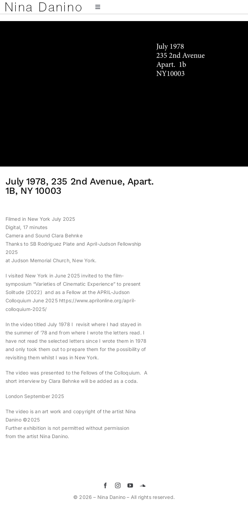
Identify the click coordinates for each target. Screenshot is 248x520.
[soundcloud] (142, 485)
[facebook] (105, 485)
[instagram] (118, 485)
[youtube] (130, 485)
